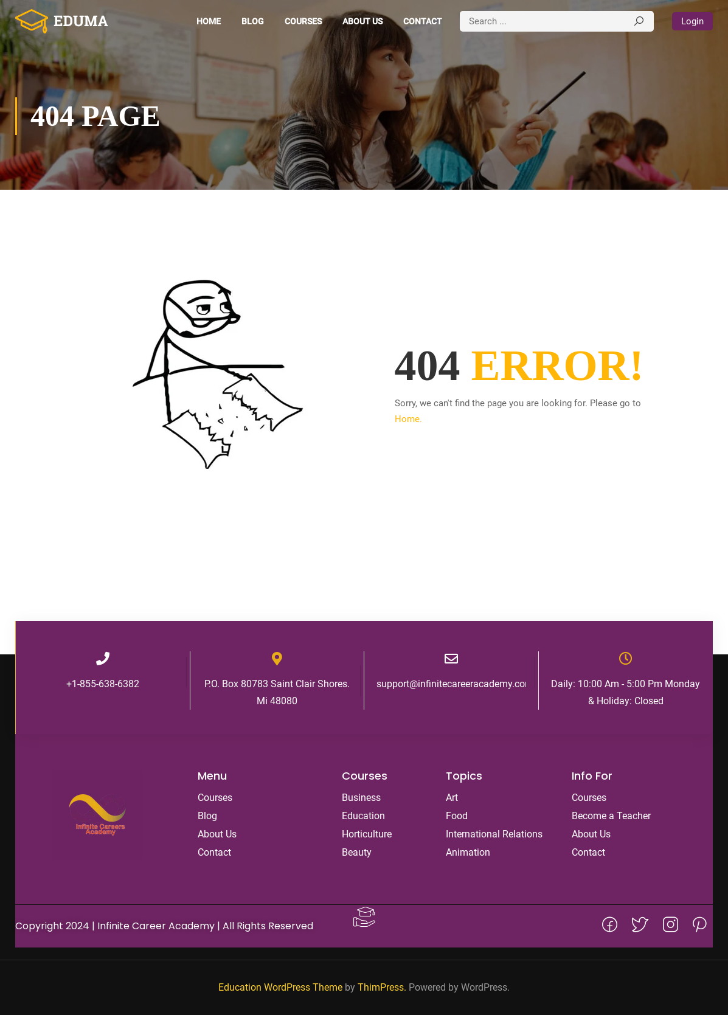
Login (692, 21)
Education (363, 816)
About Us (362, 21)
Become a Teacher (611, 816)
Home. (408, 419)
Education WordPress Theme (280, 987)
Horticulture (367, 834)
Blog (252, 21)
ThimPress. (382, 987)
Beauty (357, 852)
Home (208, 21)
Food (457, 816)
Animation (468, 852)
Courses (303, 21)
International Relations (494, 834)
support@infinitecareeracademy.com (454, 684)
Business (361, 797)
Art (452, 797)
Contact (422, 21)
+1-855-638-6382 (102, 684)
